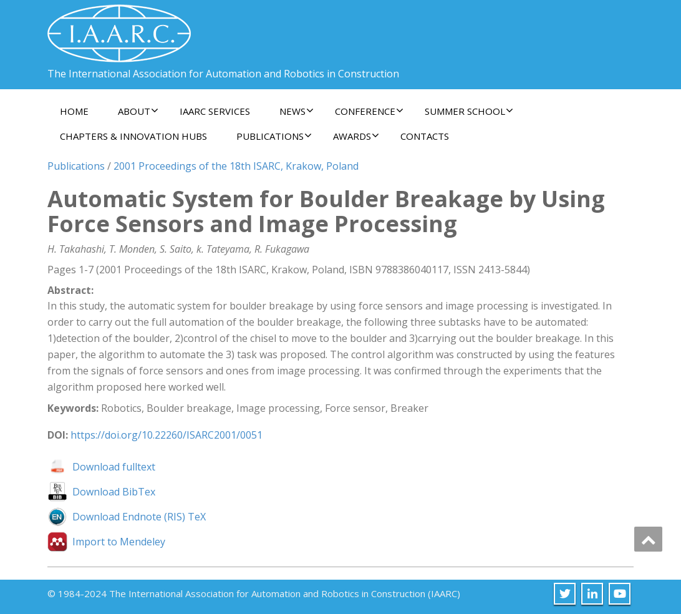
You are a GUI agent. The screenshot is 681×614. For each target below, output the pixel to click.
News (296, 111)
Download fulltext (113, 467)
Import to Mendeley (118, 541)
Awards (356, 136)
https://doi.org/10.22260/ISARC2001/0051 (166, 435)
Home (74, 111)
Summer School (469, 111)
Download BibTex (113, 492)
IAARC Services (215, 111)
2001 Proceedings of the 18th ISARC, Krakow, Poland (236, 166)
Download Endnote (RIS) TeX (139, 517)
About (138, 111)
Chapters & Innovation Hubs (133, 136)
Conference (369, 111)
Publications (274, 136)
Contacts (424, 136)
